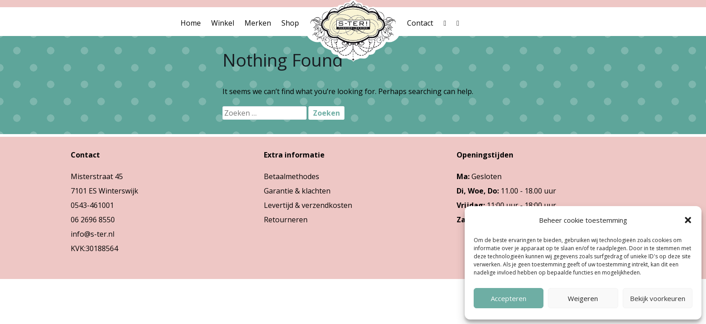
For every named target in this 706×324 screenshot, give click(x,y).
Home (191, 23)
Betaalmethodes (291, 176)
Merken (257, 23)
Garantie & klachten (297, 191)
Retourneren (286, 220)
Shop (290, 23)
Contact (420, 23)
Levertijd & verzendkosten (308, 205)
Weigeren (583, 298)
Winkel (222, 23)
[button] (687, 220)
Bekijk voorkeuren (657, 298)
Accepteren (508, 298)
